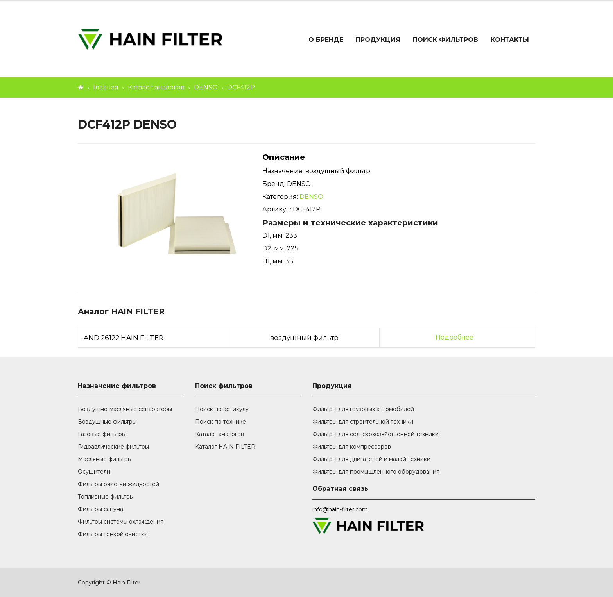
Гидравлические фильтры (113, 446)
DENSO (206, 87)
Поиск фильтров (445, 39)
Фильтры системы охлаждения (120, 521)
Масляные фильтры (105, 459)
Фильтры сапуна (100, 509)
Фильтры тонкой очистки (113, 534)
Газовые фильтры (102, 434)
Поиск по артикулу (222, 409)
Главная (105, 87)
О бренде (325, 39)
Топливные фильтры (106, 496)
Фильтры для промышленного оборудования (375, 471)
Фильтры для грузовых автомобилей (363, 409)
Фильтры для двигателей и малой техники (371, 459)
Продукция (378, 39)
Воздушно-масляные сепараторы (125, 409)
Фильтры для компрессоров (351, 446)
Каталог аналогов (156, 87)
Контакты (510, 39)
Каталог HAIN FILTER (225, 446)
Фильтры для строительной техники (362, 421)
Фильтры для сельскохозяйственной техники (375, 434)
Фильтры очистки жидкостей (118, 484)
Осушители (94, 471)
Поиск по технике (220, 421)
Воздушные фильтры (107, 421)
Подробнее (454, 337)
